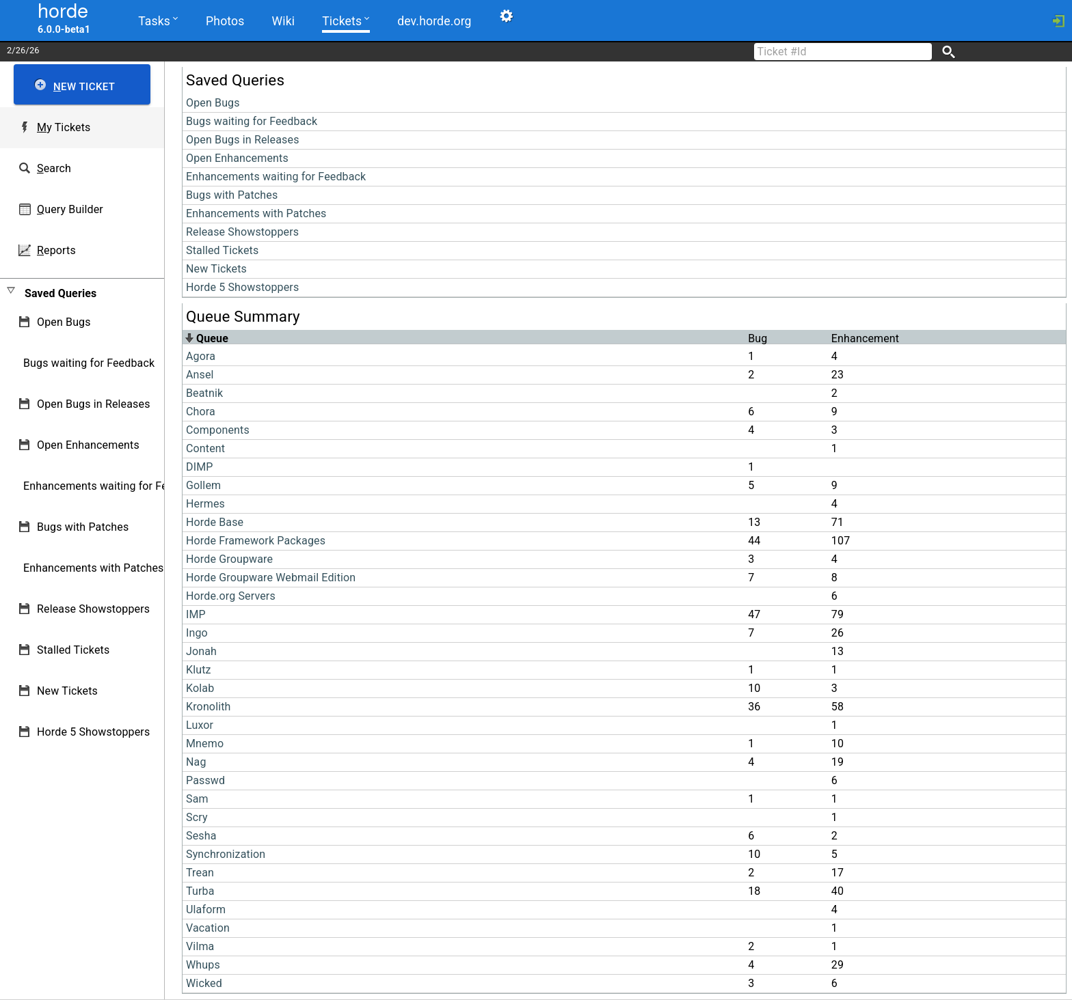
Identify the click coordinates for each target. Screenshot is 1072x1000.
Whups (203, 964)
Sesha (201, 835)
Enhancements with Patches (256, 213)
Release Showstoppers (242, 231)
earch (54, 168)
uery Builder (70, 209)
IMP (196, 614)
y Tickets (63, 127)
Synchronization (225, 854)
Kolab (200, 688)
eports (56, 250)
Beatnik (204, 393)
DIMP (199, 466)
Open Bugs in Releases (242, 139)
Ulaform (206, 909)
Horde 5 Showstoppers (242, 287)
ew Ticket (84, 87)
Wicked (204, 983)
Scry (197, 817)
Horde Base (214, 522)
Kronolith (208, 706)
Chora (200, 411)
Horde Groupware (229, 559)
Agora (200, 356)
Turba (200, 891)
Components (218, 429)
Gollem (203, 485)
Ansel (200, 374)
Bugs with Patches (232, 195)
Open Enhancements (237, 158)
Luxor (199, 725)
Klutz (198, 669)
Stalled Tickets (222, 250)
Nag (196, 761)
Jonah (201, 651)
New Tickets (216, 268)
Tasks (158, 20)
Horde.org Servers (231, 595)
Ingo (197, 632)
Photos (225, 21)
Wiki (283, 21)
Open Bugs (213, 102)
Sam (197, 798)
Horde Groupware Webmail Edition (271, 577)
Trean (200, 872)
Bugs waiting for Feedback (251, 121)
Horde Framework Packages (255, 540)
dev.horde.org (434, 21)
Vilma (200, 946)
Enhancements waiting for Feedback (276, 176)
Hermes (205, 503)
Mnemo (205, 743)
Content (205, 448)
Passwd (205, 780)
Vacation (208, 927)
